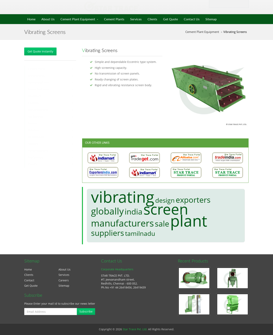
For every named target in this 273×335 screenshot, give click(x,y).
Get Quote (170, 19)
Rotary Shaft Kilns (38, 89)
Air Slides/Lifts (36, 137)
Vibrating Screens (38, 150)
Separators (34, 96)
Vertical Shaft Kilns (38, 82)
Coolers (32, 164)
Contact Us (192, 19)
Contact (29, 280)
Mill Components (38, 109)
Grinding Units (36, 75)
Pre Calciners (35, 157)
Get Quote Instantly (40, 51)
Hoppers (33, 144)
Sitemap (211, 19)
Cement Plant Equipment (77, 19)
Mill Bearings (35, 116)
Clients (152, 19)
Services (136, 19)
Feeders (32, 123)
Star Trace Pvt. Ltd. (135, 329)
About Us (48, 19)
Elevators (33, 130)
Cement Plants (114, 19)
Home (31, 19)
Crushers (33, 103)
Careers (63, 280)
